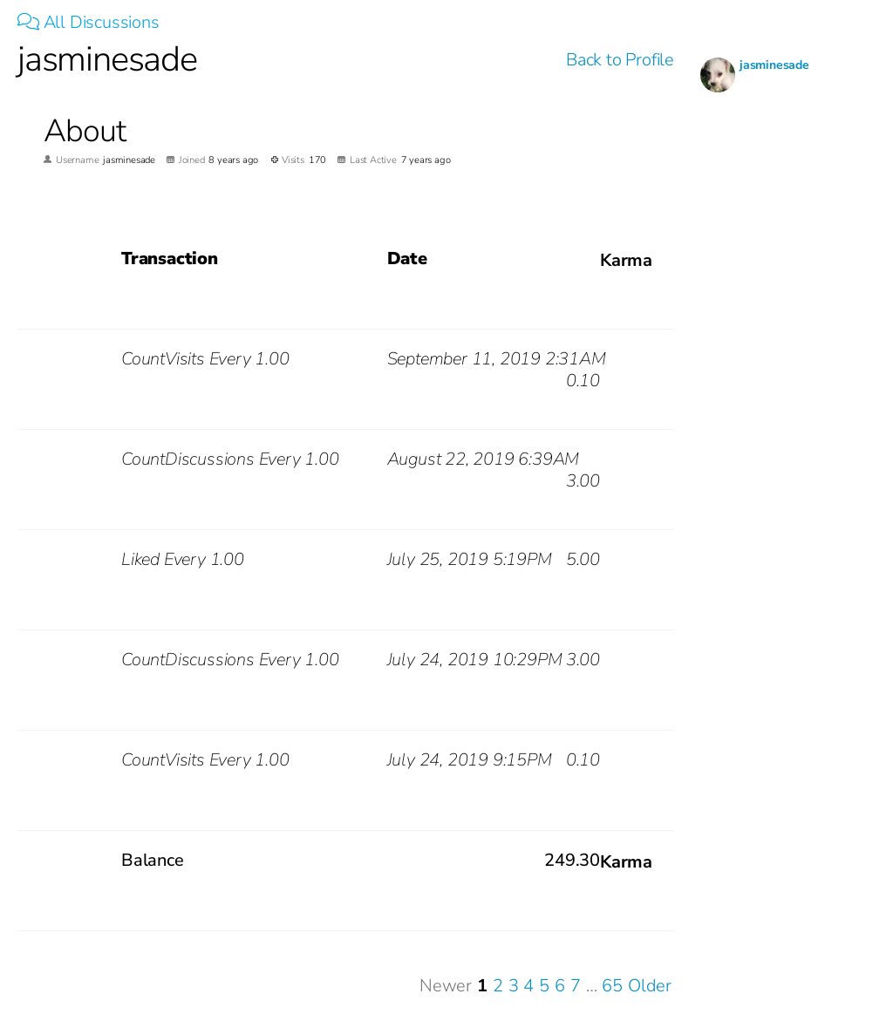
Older (649, 986)
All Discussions (88, 22)
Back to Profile (620, 59)
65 (612, 986)
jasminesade (774, 65)
